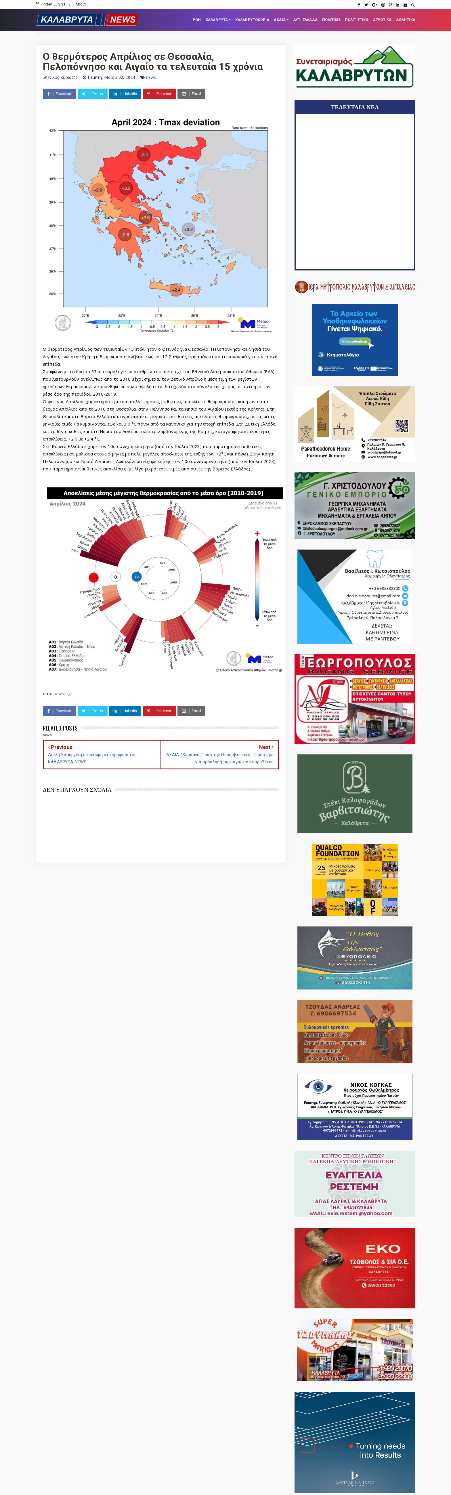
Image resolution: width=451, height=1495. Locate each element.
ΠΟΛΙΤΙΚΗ (331, 20)
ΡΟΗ (197, 20)
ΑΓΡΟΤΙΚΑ (382, 20)
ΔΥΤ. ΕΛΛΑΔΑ (305, 20)
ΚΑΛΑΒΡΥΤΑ (217, 20)
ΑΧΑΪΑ (280, 20)
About (80, 4)
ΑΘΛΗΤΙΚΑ (405, 20)
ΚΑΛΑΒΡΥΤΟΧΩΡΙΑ (252, 20)
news (151, 77)
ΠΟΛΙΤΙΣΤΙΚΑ (356, 20)
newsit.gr (63, 693)
